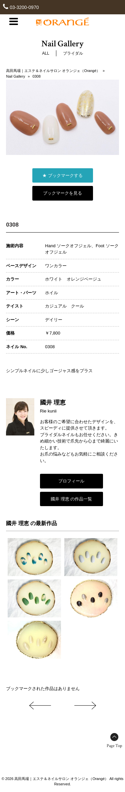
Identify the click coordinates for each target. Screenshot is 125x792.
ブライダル (73, 53)
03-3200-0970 (24, 7)
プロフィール (71, 480)
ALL (45, 53)
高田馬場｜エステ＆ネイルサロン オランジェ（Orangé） (53, 71)
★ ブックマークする (62, 175)
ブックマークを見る (62, 193)
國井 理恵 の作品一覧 (71, 498)
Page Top (114, 746)
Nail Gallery (15, 76)
